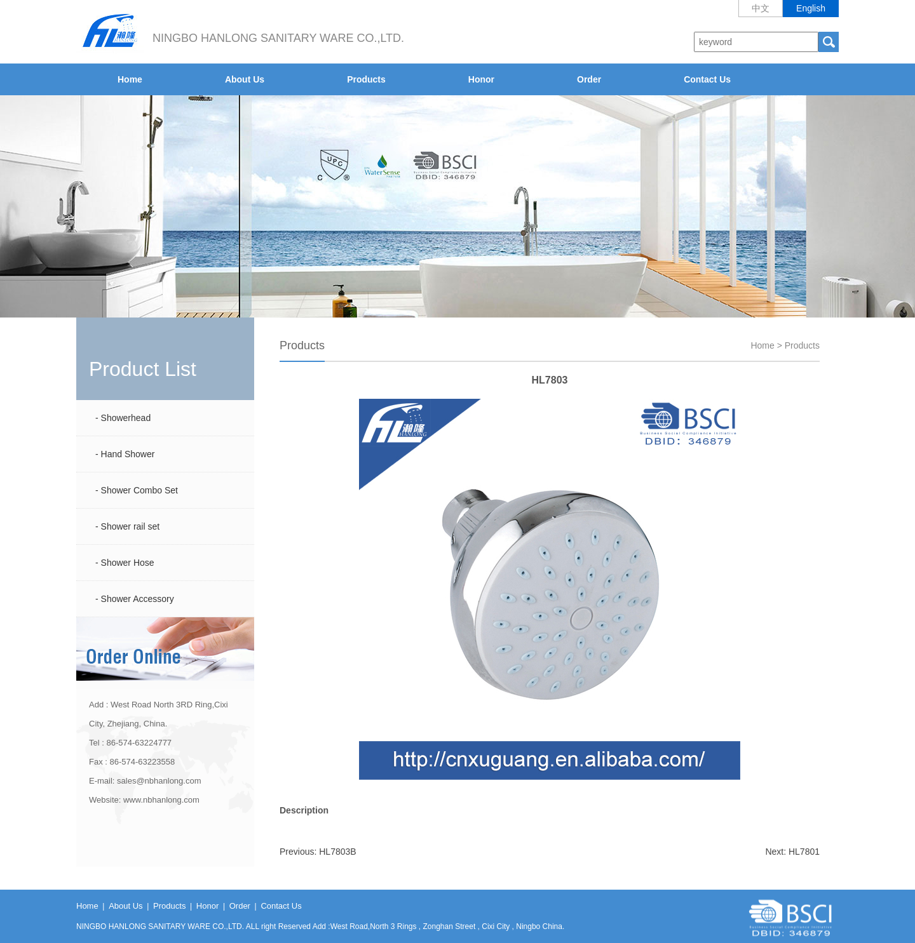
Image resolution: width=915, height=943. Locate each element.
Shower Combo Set (139, 490)
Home (130, 79)
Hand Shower (128, 454)
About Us (244, 79)
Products (366, 79)
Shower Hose (127, 563)
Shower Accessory (137, 599)
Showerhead (126, 418)
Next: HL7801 (792, 851)
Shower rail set (130, 526)
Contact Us (707, 79)
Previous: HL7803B (318, 851)
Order (589, 79)
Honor (481, 79)
